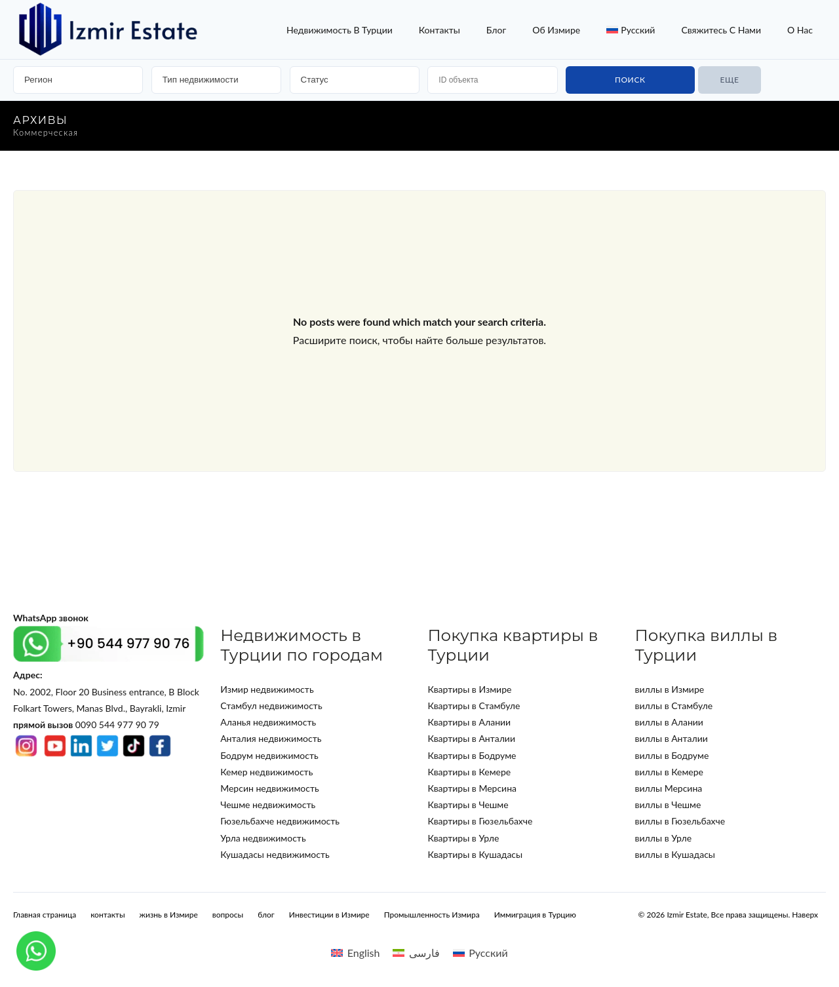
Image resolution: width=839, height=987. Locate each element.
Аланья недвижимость (268, 721)
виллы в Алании (669, 721)
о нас (800, 29)
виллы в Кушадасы (675, 854)
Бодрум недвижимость (269, 755)
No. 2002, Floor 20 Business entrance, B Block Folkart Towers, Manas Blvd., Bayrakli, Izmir (106, 691)
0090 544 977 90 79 (86, 724)
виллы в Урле (663, 837)
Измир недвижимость (266, 689)
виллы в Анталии (671, 738)
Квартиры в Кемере (469, 771)
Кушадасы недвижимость (275, 854)
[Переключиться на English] (355, 952)
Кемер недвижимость (266, 771)
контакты (439, 29)
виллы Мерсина (669, 788)
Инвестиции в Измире (329, 914)
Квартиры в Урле (463, 837)
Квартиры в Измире (469, 689)
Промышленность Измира (432, 914)
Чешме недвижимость (267, 804)
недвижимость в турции (339, 29)
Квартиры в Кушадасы (474, 854)
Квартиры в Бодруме (471, 755)
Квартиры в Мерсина (472, 788)
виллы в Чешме (668, 804)
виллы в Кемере (669, 771)
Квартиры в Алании (469, 721)
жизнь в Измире (169, 914)
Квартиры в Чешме (467, 804)
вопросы (227, 914)
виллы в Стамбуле (674, 705)
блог (496, 29)
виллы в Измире (670, 689)
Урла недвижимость (262, 837)
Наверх (805, 914)
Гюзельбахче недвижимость (280, 820)
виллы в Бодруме (672, 755)
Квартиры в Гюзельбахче (479, 820)
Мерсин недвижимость (269, 788)
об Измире (556, 29)
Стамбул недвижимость (271, 705)
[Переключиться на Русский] (480, 952)
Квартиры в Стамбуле (473, 705)
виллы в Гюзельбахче (680, 820)
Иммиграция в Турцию (535, 914)
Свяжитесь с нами (721, 29)
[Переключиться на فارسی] (416, 952)
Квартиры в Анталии (471, 738)
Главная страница (44, 914)
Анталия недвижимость (270, 738)
